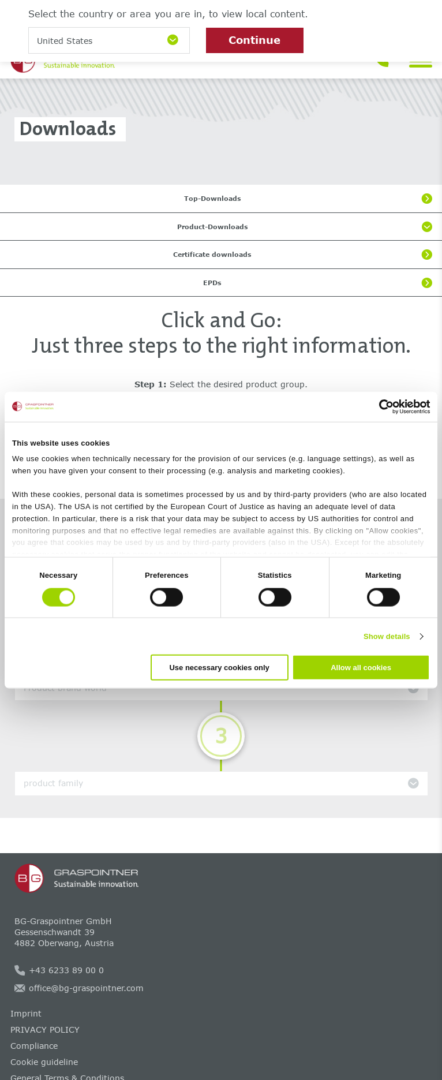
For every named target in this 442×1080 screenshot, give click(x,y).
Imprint (26, 1013)
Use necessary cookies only (219, 667)
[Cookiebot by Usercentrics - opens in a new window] (379, 406)
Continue (254, 39)
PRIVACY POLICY (45, 1029)
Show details (387, 635)
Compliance (34, 1046)
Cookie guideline (44, 1062)
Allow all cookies (361, 667)
